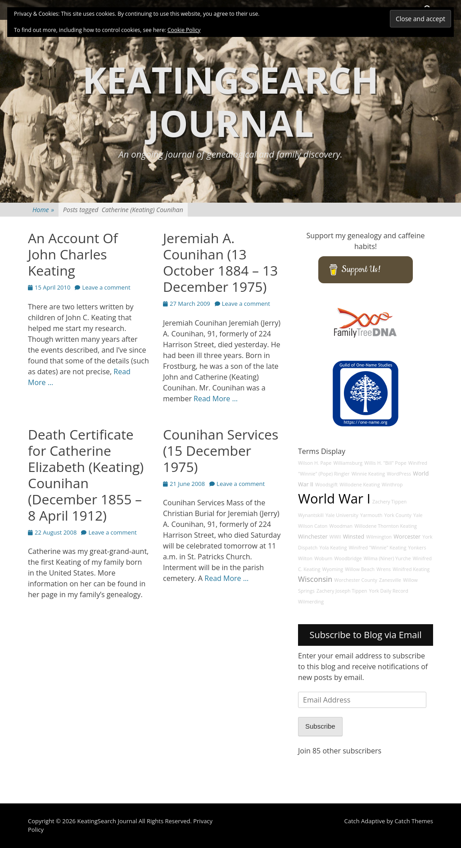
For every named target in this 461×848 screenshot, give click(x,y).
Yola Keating (333, 547)
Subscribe (320, 726)
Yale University (341, 515)
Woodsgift (326, 484)
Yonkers (417, 547)
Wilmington (379, 537)
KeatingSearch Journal (230, 101)
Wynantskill (311, 515)
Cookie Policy (183, 30)
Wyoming (332, 569)
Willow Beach (360, 569)
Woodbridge (348, 558)
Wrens (383, 569)
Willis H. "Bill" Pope (385, 463)
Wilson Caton (312, 526)
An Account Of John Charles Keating (73, 254)
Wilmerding (311, 602)
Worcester (406, 536)
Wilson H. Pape (314, 463)
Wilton (305, 558)
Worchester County (355, 580)
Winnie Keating (368, 474)
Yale (418, 515)
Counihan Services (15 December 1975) (220, 450)
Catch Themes (413, 821)
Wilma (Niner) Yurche (387, 558)
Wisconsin (315, 579)
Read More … (216, 399)
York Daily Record (388, 591)
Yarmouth (371, 515)
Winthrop (392, 484)
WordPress (399, 474)
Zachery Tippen (389, 502)
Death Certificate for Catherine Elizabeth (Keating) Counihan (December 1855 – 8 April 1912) (86, 475)
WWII (335, 537)
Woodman (341, 526)
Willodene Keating (359, 484)
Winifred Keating (411, 569)
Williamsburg (347, 463)
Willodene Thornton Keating (385, 526)
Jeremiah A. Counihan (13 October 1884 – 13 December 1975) (220, 262)
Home (43, 209)
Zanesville (390, 580)
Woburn (323, 558)
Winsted (354, 536)
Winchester (313, 536)
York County (397, 515)
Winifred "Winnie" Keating (378, 547)
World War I (334, 499)
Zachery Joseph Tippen (341, 591)
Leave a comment (106, 287)
